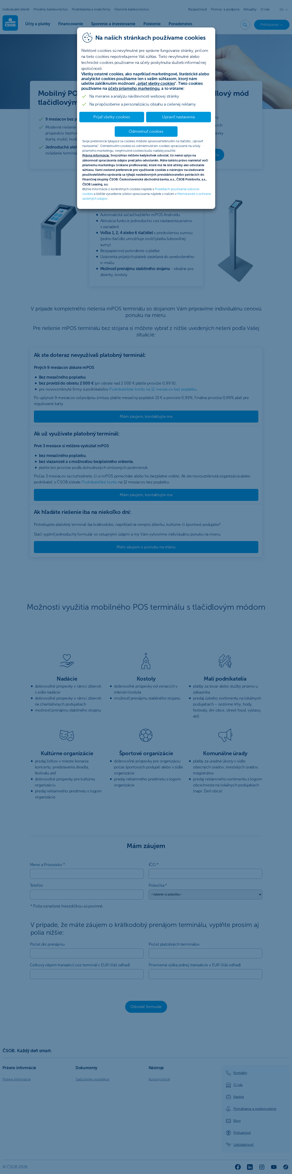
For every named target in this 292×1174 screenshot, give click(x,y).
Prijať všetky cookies (111, 117)
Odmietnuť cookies (146, 131)
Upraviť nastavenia (178, 117)
